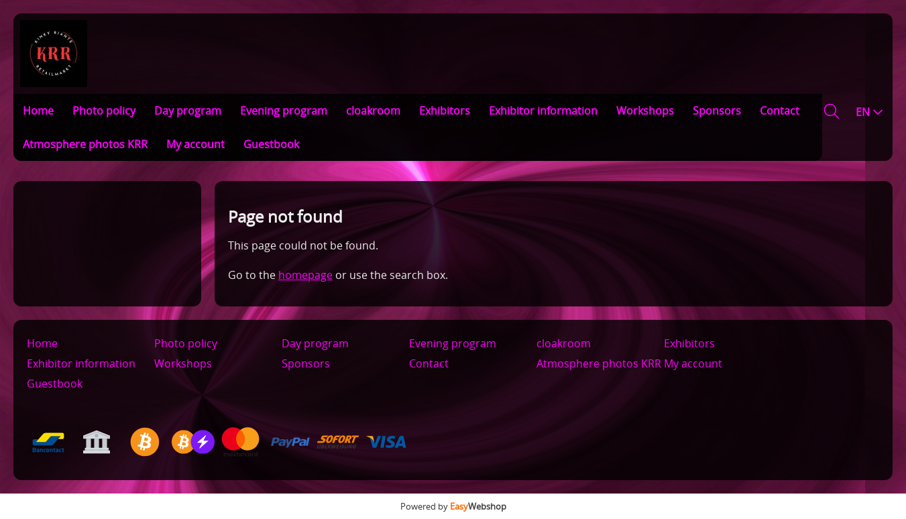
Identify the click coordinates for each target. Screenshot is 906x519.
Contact (779, 110)
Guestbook (271, 144)
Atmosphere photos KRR (85, 144)
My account (195, 144)
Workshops (645, 110)
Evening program (283, 110)
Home (38, 110)
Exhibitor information (543, 110)
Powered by (453, 506)
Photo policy (103, 110)
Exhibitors (444, 110)
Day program (187, 110)
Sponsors (717, 110)
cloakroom (373, 110)
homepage (305, 275)
